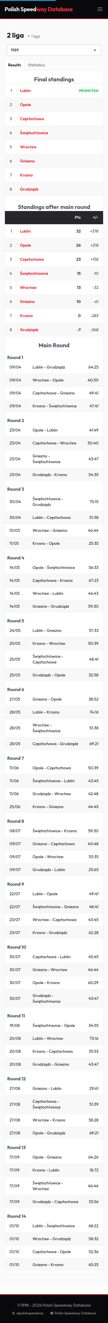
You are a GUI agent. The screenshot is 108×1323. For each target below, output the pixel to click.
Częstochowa (32, 118)
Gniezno (27, 161)
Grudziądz (29, 189)
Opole (25, 104)
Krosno (26, 175)
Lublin (25, 90)
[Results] (14, 65)
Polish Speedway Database (73, 1313)
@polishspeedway (27, 1313)
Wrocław (28, 146)
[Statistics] (36, 65)
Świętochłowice (34, 132)
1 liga (33, 36)
